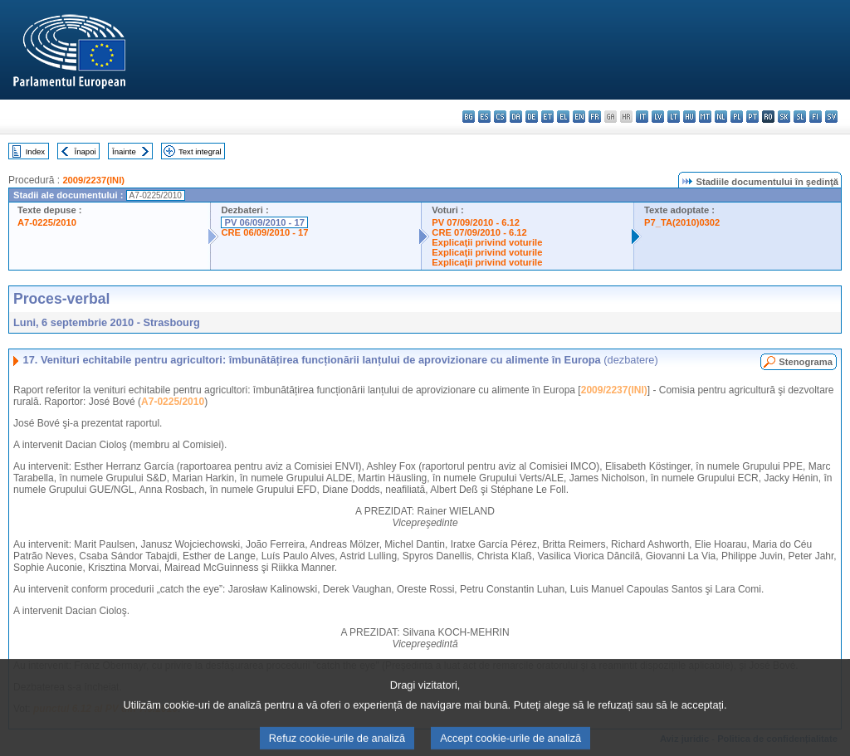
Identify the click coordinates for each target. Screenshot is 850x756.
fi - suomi (815, 116)
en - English (579, 116)
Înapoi (85, 151)
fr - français (595, 116)
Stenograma (806, 362)
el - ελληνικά (563, 116)
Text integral (200, 151)
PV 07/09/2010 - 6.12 (476, 222)
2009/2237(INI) (93, 180)
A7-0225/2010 (46, 222)
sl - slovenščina (800, 116)
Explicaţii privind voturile (487, 242)
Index (35, 151)
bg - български (468, 116)
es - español (484, 116)
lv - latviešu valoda (658, 116)
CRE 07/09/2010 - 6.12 (479, 232)
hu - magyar (689, 116)
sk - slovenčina (784, 116)
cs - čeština (500, 116)
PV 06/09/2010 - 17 (264, 222)
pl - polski (736, 116)
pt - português (752, 116)
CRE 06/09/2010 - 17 (264, 232)
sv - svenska (831, 116)
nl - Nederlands (721, 116)
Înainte (124, 151)
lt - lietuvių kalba (673, 116)
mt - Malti (705, 116)
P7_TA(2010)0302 (682, 222)
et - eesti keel (547, 116)
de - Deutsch (531, 116)
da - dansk (516, 116)
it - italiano (642, 116)
